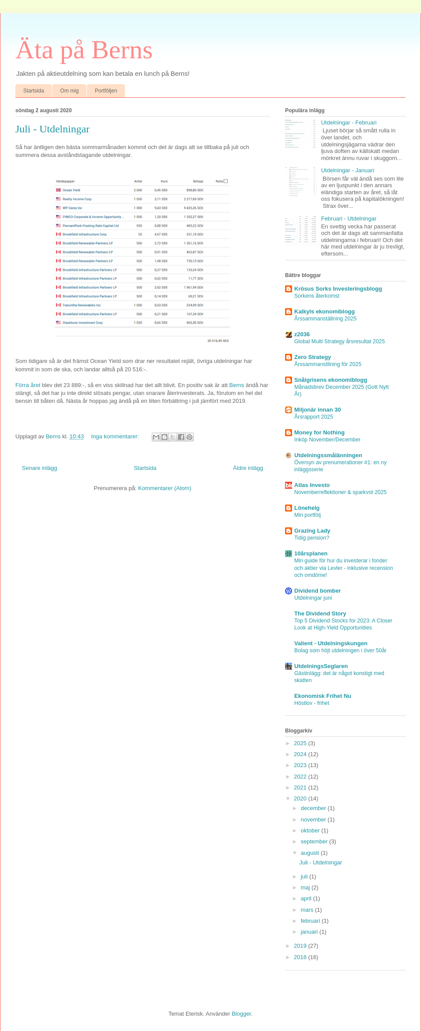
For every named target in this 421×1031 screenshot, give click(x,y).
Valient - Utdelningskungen (330, 643)
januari (310, 931)
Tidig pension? (311, 538)
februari (311, 920)
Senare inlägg (39, 468)
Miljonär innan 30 (317, 409)
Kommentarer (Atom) (164, 488)
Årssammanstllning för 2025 (327, 364)
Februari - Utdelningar (348, 218)
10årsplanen (311, 553)
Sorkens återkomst (316, 296)
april (307, 898)
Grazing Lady (312, 530)
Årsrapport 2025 (313, 417)
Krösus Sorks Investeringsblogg (338, 288)
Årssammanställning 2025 (325, 319)
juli (305, 876)
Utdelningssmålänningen (328, 455)
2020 (301, 798)
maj (306, 887)
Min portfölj (307, 515)
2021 (301, 787)
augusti (311, 853)
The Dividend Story (320, 613)
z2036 (302, 334)
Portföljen (106, 91)
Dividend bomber (317, 590)
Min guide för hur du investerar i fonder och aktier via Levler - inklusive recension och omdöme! (343, 568)
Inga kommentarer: (116, 436)
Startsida (33, 91)
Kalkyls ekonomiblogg (324, 311)
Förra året (27, 385)
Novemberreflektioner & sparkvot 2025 (340, 492)
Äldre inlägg (248, 468)
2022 (301, 776)
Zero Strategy (312, 357)
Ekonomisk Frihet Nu (322, 696)
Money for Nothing (319, 432)
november (314, 819)
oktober (311, 830)
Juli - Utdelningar (52, 129)
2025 (301, 743)
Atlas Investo (312, 485)
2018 (301, 957)
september (315, 841)
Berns (236, 385)
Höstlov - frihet (311, 703)
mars (308, 910)
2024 (301, 754)
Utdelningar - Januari (347, 170)
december (314, 808)
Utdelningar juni (313, 598)
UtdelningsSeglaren (321, 666)
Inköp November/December (327, 440)
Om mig (69, 91)
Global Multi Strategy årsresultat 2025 (339, 341)
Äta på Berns (84, 49)
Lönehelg (307, 508)
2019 (301, 945)
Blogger (241, 1013)
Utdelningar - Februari (348, 122)
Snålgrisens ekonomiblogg (330, 380)
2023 (301, 765)
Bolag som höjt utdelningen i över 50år (340, 650)
